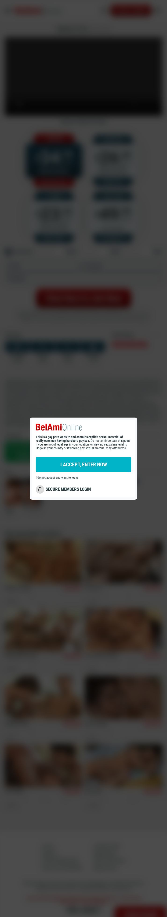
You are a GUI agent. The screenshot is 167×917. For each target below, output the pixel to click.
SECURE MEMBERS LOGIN (68, 489)
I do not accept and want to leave (57, 477)
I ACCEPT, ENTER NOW (83, 464)
